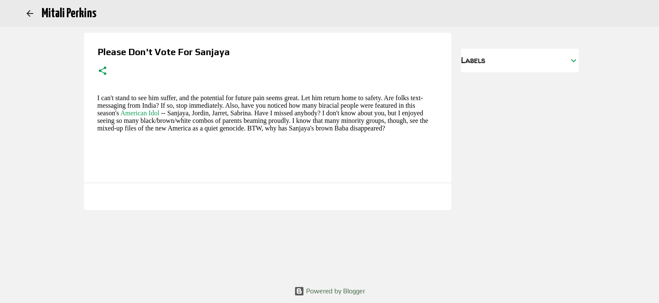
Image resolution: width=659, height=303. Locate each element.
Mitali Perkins (69, 13)
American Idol (139, 113)
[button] (103, 71)
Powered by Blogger (329, 291)
